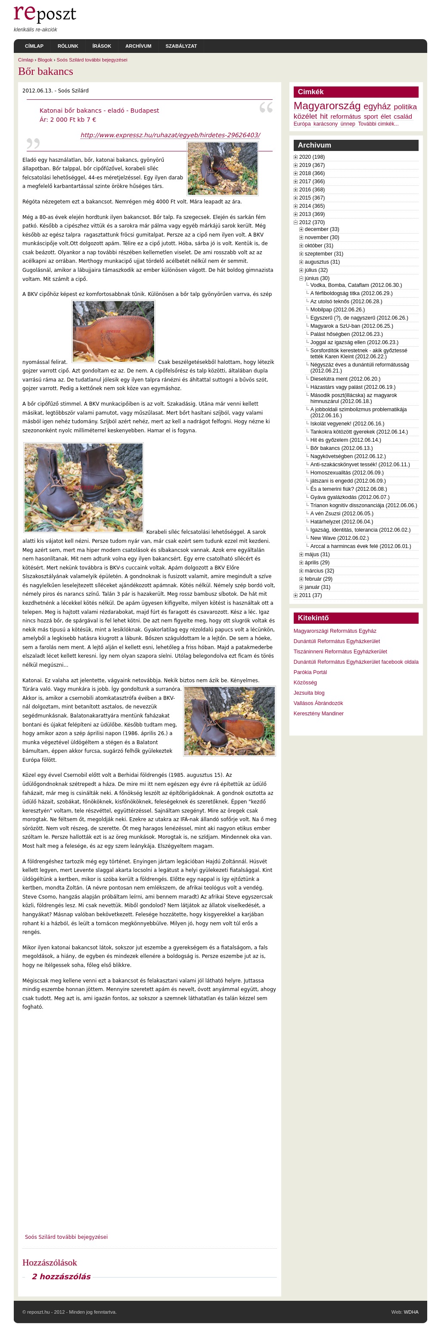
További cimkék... (378, 124)
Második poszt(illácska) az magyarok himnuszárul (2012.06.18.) (354, 398)
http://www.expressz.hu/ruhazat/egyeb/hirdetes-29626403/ (170, 135)
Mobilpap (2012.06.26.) (338, 310)
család (403, 116)
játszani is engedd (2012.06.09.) (348, 481)
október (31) (319, 246)
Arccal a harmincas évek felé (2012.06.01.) (361, 546)
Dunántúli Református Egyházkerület (337, 641)
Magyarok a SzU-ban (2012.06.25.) (352, 326)
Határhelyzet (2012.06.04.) (342, 522)
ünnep (348, 124)
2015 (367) (312, 198)
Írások (102, 46)
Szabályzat (181, 46)
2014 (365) (312, 206)
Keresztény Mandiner (319, 714)
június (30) (317, 278)
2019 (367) (312, 165)
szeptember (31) (324, 254)
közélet (305, 116)
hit (324, 116)
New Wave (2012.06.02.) (340, 538)
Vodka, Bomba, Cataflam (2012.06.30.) (356, 285)
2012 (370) (312, 222)
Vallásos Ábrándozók (318, 703)
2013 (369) (312, 214)
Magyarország (327, 105)
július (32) (316, 270)
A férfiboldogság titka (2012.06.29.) (352, 293)
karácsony (326, 124)
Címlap (34, 46)
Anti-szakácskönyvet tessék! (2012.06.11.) (360, 465)
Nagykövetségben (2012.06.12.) (348, 456)
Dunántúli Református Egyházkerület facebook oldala (356, 662)
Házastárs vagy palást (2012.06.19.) (353, 387)
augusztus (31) (322, 262)
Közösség (305, 683)
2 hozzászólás (60, 1276)
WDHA (411, 1312)
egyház (377, 106)
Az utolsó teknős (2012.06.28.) (346, 302)
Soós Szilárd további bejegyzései (92, 59)
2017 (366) (312, 182)
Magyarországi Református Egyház (335, 631)
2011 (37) (310, 595)
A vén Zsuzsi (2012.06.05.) (342, 514)
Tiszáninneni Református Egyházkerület (340, 652)
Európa (302, 124)
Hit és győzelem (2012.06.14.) (346, 440)
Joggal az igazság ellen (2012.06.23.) (355, 342)
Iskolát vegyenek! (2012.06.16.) (348, 424)
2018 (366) (312, 173)
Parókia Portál (310, 672)
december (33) (322, 229)
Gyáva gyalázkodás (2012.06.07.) (350, 497)
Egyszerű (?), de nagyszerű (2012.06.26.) (359, 318)
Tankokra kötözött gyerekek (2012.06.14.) (359, 432)
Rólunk (68, 46)
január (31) (318, 587)
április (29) (317, 563)
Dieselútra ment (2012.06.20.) (346, 379)
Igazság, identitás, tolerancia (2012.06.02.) (361, 530)
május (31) (317, 554)
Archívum (138, 46)
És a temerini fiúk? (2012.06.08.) (349, 489)
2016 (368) (312, 190)
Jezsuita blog (309, 693)
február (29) (318, 579)
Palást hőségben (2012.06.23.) (347, 334)
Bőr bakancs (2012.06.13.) (342, 448)
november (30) (322, 237)
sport (371, 116)
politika (405, 106)
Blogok (44, 59)
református (346, 116)
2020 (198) (312, 157)
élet (386, 116)
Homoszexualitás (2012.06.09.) (347, 473)
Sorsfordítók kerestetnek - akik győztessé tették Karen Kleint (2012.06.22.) (359, 354)
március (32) (319, 571)
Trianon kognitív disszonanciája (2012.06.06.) (364, 505)
